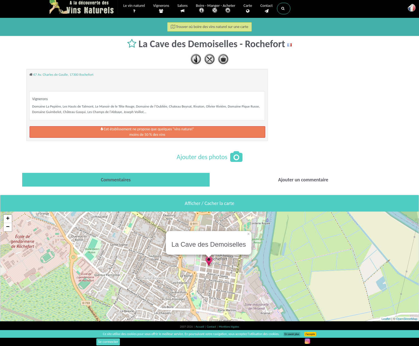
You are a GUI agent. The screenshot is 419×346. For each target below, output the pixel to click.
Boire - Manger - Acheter (215, 9)
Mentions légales (229, 326)
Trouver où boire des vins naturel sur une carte (209, 26)
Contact (266, 8)
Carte (248, 8)
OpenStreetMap (406, 318)
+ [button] (8, 219)
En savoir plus (292, 334)
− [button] (8, 227)
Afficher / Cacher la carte (209, 203)
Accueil (200, 326)
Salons (182, 8)
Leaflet (386, 318)
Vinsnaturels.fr (84, 7)
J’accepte (310, 334)
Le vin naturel (134, 8)
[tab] (116, 180)
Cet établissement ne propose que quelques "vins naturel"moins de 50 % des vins (147, 132)
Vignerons (161, 8)
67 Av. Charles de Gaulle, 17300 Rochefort (63, 74)
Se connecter (108, 341)
